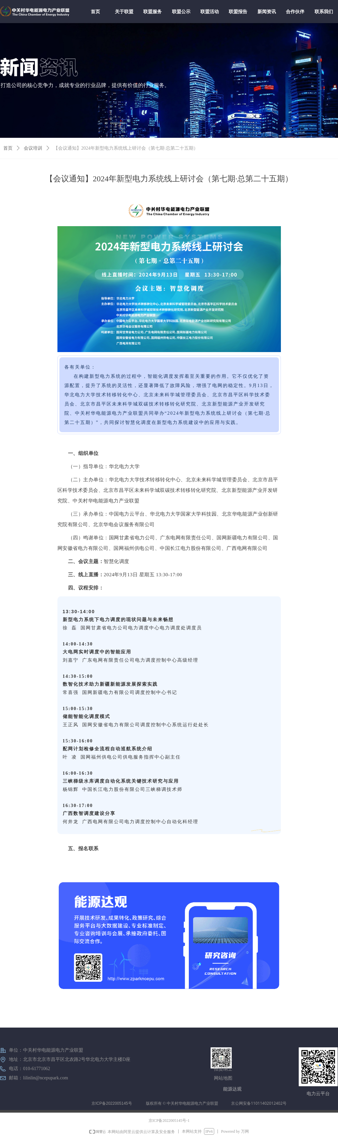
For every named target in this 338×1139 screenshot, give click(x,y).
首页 (8, 148)
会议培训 (33, 148)
